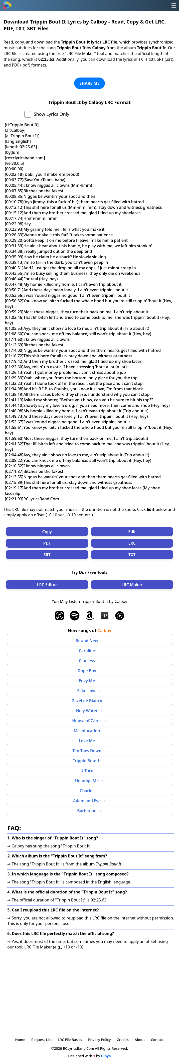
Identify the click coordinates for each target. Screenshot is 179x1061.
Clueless (87, 660)
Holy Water (87, 710)
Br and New (87, 640)
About (140, 1039)
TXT (131, 554)
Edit (132, 531)
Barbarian (86, 810)
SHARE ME (90, 83)
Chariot (87, 790)
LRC (132, 543)
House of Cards (87, 720)
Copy (47, 531)
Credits (123, 1039)
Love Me (87, 740)
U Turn (86, 770)
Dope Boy (87, 670)
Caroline (87, 650)
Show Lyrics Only (51, 114)
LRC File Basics (70, 1039)
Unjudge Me (87, 780)
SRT (47, 554)
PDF (47, 543)
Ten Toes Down (86, 750)
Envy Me (87, 680)
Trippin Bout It (87, 760)
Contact (157, 1039)
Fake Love (86, 690)
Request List (41, 1039)
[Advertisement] (89, 990)
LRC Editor (47, 584)
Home (20, 1039)
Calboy (104, 630)
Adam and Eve (87, 800)
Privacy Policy (99, 1039)
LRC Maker (132, 584)
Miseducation (87, 730)
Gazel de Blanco (87, 700)
